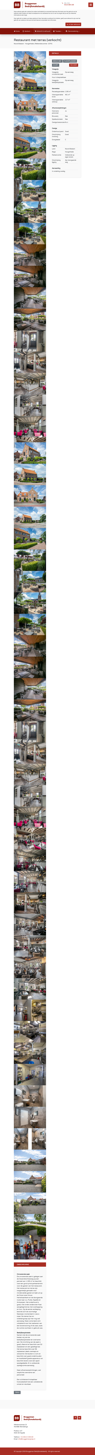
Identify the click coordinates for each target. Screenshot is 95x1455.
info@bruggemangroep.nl (26, 1439)
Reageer (73, 65)
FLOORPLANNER (70, 61)
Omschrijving (23, 1264)
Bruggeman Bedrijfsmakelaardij (36, 1451)
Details (55, 53)
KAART (55, 65)
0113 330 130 (69, 5)
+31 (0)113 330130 (26, 1437)
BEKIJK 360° (57, 61)
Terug (17, 1392)
